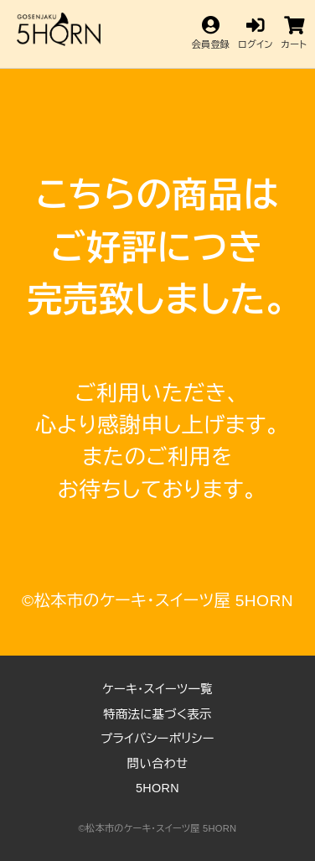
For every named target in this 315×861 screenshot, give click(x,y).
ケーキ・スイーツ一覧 (157, 689)
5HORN (157, 788)
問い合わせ (157, 763)
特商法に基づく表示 (157, 714)
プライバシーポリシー (157, 738)
